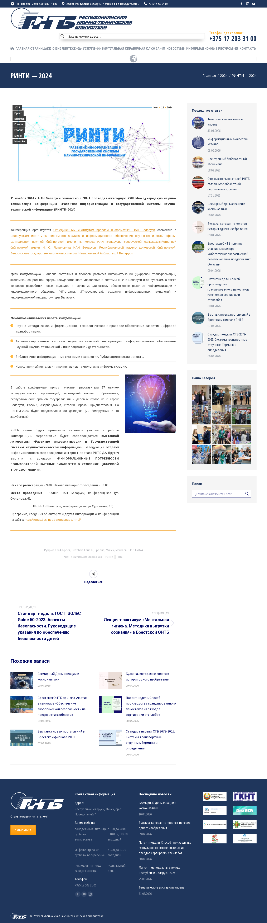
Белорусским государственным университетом (43, 253)
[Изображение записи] (21, 680)
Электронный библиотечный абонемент (227, 161)
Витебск (19, 118)
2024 (17, 107)
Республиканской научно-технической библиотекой (137, 247)
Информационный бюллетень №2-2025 (228, 141)
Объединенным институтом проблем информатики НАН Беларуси (104, 230)
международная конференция (86, 557)
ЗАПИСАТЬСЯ (23, 830)
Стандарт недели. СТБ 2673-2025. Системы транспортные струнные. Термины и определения (150, 739)
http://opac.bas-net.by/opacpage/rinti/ (52, 519)
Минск (18, 135)
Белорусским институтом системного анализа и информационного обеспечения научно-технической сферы (92, 235)
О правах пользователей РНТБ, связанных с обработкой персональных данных (229, 184)
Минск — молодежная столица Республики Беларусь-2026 (159, 870)
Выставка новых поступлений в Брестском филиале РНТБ (61, 734)
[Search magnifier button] (62, 36)
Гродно (18, 130)
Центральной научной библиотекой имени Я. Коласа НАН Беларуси (65, 241)
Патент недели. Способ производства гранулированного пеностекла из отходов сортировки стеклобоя (151, 706)
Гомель (19, 124)
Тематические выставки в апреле (225, 121)
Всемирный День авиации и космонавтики (58, 676)
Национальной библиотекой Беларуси (105, 253)
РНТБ (120, 557)
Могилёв (19, 141)
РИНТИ (109, 557)
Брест (18, 113)
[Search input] (135, 36)
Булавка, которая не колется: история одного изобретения (147, 676)
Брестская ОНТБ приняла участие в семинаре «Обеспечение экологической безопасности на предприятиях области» (62, 706)
